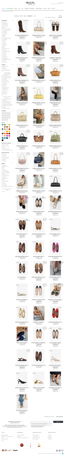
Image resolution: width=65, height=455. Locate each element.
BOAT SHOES (5, 26)
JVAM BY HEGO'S (6, 175)
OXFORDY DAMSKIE (6, 51)
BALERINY (4, 22)
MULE (4, 46)
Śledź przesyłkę (35, 438)
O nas (3, 437)
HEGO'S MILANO (6, 171)
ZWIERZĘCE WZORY (6, 108)
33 (53, 17)
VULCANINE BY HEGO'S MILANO (7, 189)
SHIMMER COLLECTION (7, 99)
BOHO (4, 67)
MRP (4, 179)
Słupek (4, 159)
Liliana (4, 42)
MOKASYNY (5, 44)
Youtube (49, 436)
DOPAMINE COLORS (6, 78)
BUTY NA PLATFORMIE (7, 28)
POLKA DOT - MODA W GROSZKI (7, 97)
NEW (4, 47)
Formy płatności (35, 436)
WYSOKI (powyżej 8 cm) (7, 150)
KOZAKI (4, 40)
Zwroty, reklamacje (36, 435)
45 (7, 119)
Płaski (4, 155)
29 (46, 17)
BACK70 (4, 165)
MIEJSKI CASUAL (6, 87)
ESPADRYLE (5, 32)
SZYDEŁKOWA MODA (7, 101)
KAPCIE (4, 35)
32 (7, 113)
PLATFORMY (5, 92)
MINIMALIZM (5, 88)
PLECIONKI (5, 94)
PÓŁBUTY (4, 52)
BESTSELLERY (39, 8)
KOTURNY (5, 83)
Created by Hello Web (59, 453)
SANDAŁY (4, 54)
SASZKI (4, 55)
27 (2, 113)
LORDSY (4, 43)
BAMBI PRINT (5, 66)
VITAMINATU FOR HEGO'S (7, 186)
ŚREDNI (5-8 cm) (6, 148)
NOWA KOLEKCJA (6, 48)
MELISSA (4, 177)
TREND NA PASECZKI (7, 103)
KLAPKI (4, 36)
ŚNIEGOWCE (5, 58)
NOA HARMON (5, 181)
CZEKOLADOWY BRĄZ (7, 76)
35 (2, 115)
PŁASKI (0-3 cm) (6, 146)
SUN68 (4, 183)
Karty (2, 440)
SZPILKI (4, 60)
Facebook (50, 435)
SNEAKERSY (5, 56)
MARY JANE (5, 84)
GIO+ (4, 169)
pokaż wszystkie (60, 16)
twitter (57, 451)
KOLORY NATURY (6, 82)
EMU (4, 167)
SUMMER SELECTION (7, 59)
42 (9, 117)
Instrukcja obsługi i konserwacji (22, 437)
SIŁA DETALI (5, 100)
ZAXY (4, 191)
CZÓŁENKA (5, 31)
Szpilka (4, 160)
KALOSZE (4, 34)
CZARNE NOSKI (6, 75)
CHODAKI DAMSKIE (6, 30)
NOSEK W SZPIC (6, 90)
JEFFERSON (5, 79)
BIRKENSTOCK (5, 166)
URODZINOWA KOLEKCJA (7, 104)
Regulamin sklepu (5, 435)
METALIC (4, 86)
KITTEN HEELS (5, 80)
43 (2, 119)
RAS (3, 182)
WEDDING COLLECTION (7, 105)
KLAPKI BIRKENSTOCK (7, 38)
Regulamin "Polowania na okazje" (8, 436)
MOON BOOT (5, 178)
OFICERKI (4, 50)
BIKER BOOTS (5, 24)
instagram (60, 451)
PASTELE (4, 91)
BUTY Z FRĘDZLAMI (6, 70)
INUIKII (4, 174)
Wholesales (50, 437)
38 (9, 115)
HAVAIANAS (5, 170)
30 (48, 17)
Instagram (50, 438)
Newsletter (19, 436)
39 (2, 117)
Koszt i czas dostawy (36, 437)
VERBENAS (5, 185)
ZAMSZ (4, 107)
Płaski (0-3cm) (6, 158)
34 (9, 113)
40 (4, 117)
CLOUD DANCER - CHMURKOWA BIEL (7, 73)
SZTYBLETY (5, 62)
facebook (62, 451)
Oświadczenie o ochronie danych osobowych (37, 426)
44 (4, 119)
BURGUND (5, 69)
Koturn (4, 154)
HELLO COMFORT (6, 173)
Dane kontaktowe (5, 438)
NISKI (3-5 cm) (5, 144)
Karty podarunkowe (20, 435)
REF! (3, 147)
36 (4, 115)
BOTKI (4, 27)
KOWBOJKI (5, 39)
